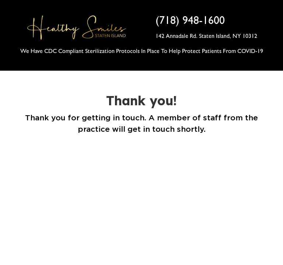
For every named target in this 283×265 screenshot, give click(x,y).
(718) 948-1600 (190, 22)
